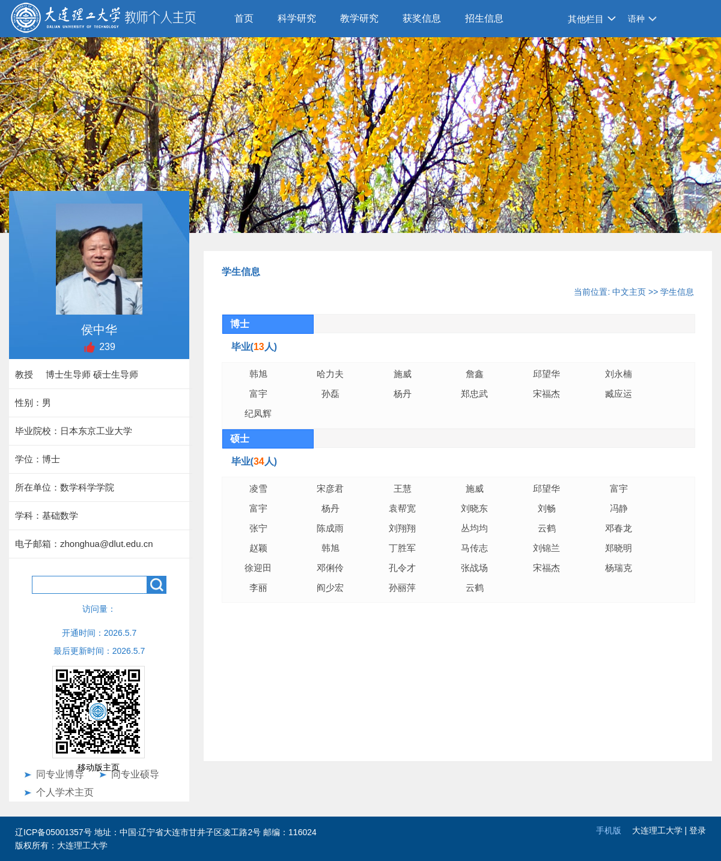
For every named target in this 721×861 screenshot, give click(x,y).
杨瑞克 (618, 568)
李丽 (258, 587)
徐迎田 (258, 568)
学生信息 (677, 292)
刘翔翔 (402, 528)
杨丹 (403, 393)
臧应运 (618, 393)
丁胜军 (402, 548)
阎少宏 (330, 587)
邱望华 (546, 374)
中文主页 (629, 292)
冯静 (619, 508)
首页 (244, 18)
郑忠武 (480, 393)
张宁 (258, 528)
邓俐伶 (330, 568)
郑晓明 (618, 548)
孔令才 (402, 568)
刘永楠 (618, 374)
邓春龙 (618, 528)
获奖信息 (422, 18)
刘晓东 (474, 508)
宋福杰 (546, 393)
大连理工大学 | (660, 830)
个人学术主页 (65, 792)
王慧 (403, 488)
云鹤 (547, 528)
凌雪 (258, 488)
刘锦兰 (546, 548)
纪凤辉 (258, 413)
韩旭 (258, 374)
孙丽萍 (402, 587)
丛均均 (474, 528)
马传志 (474, 548)
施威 (403, 374)
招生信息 (484, 18)
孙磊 (330, 393)
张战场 (474, 568)
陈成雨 (330, 528)
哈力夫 (330, 374)
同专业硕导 (135, 774)
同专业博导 (60, 774)
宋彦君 (330, 488)
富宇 (258, 393)
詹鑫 (475, 374)
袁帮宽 (402, 508)
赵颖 (258, 548)
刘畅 (547, 508)
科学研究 (297, 18)
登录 (697, 830)
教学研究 (359, 18)
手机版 (608, 830)
